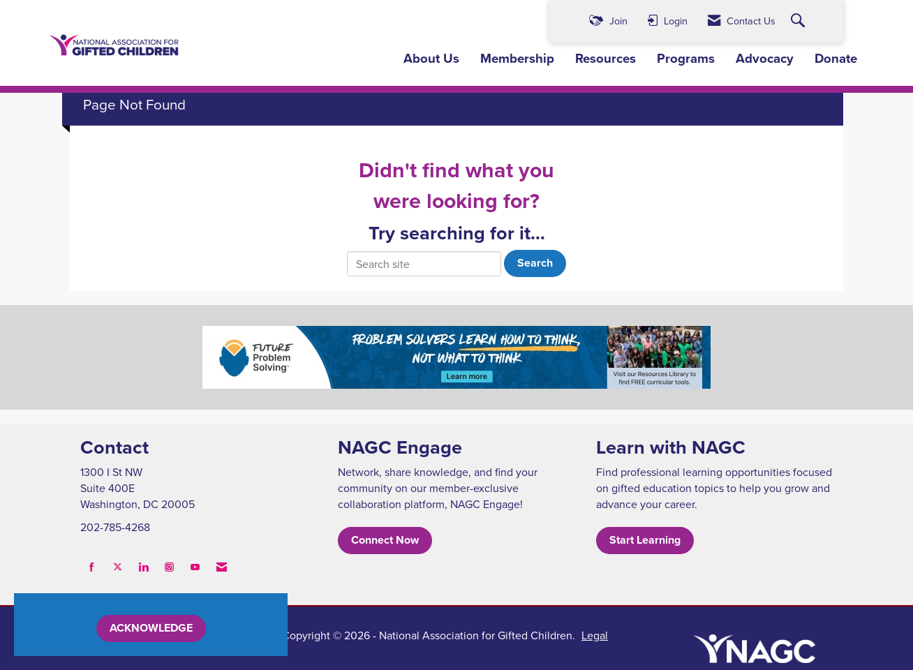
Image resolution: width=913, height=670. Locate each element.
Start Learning (645, 540)
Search (535, 263)
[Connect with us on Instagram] (169, 567)
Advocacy (765, 59)
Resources (605, 59)
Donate (836, 59)
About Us (431, 59)
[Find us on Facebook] (91, 567)
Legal (594, 635)
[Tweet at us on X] (117, 567)
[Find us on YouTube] (195, 567)
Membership (517, 59)
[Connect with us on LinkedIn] (143, 567)
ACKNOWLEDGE (151, 628)
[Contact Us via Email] (221, 567)
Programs (686, 59)
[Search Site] (799, 21)
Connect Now (385, 540)
